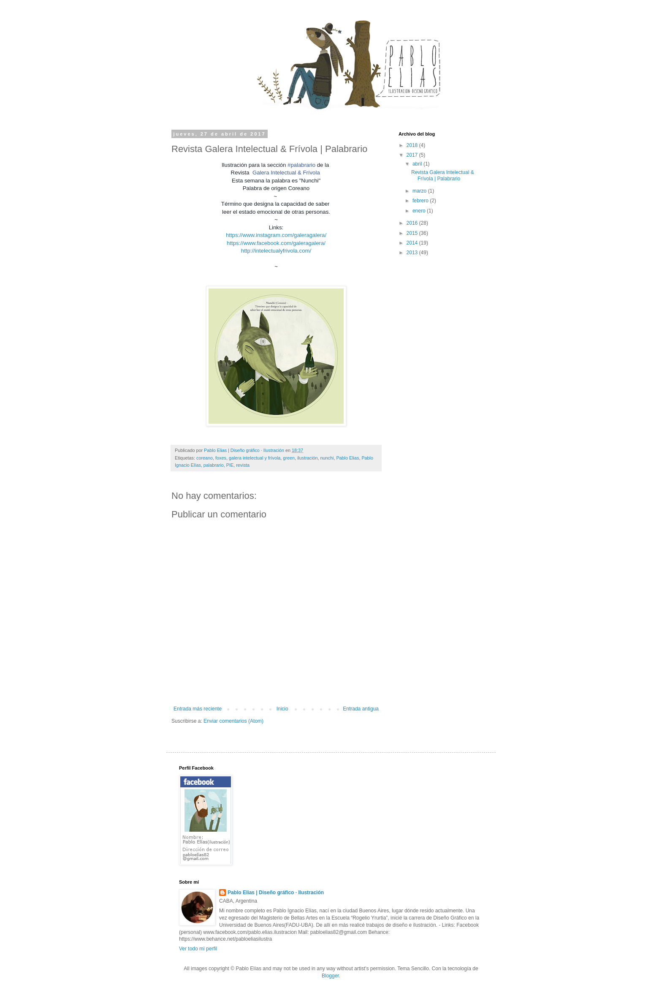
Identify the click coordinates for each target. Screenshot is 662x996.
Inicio (282, 709)
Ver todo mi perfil (198, 949)
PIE (229, 465)
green (289, 457)
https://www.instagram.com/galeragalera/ (276, 235)
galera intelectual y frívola (254, 457)
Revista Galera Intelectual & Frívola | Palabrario (442, 175)
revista (243, 465)
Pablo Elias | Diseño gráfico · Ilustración (276, 892)
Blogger (330, 976)
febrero (421, 201)
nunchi (327, 457)
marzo (420, 191)
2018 (413, 145)
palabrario (213, 465)
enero (419, 211)
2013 (413, 253)
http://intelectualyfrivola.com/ (276, 251)
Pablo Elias (347, 457)
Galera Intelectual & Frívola (286, 172)
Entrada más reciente (198, 709)
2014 (413, 243)
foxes (220, 457)
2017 (413, 155)
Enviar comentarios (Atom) (233, 721)
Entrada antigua (361, 709)
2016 (413, 223)
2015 (413, 233)
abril (417, 164)
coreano (204, 457)
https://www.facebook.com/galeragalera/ (276, 243)
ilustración (307, 457)
